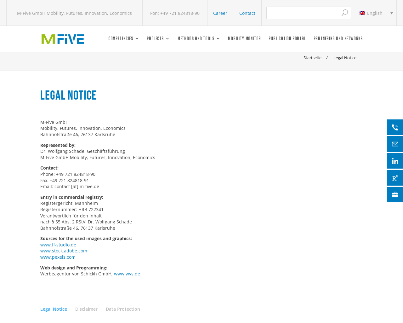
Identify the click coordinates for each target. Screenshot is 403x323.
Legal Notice (53, 309)
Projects (155, 38)
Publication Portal (287, 38)
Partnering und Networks (338, 38)
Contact (247, 13)
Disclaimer (86, 309)
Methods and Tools (196, 38)
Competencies (120, 38)
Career (220, 13)
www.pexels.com (58, 257)
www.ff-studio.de (58, 245)
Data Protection (123, 309)
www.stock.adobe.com (63, 251)
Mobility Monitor (244, 38)
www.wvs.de (127, 274)
